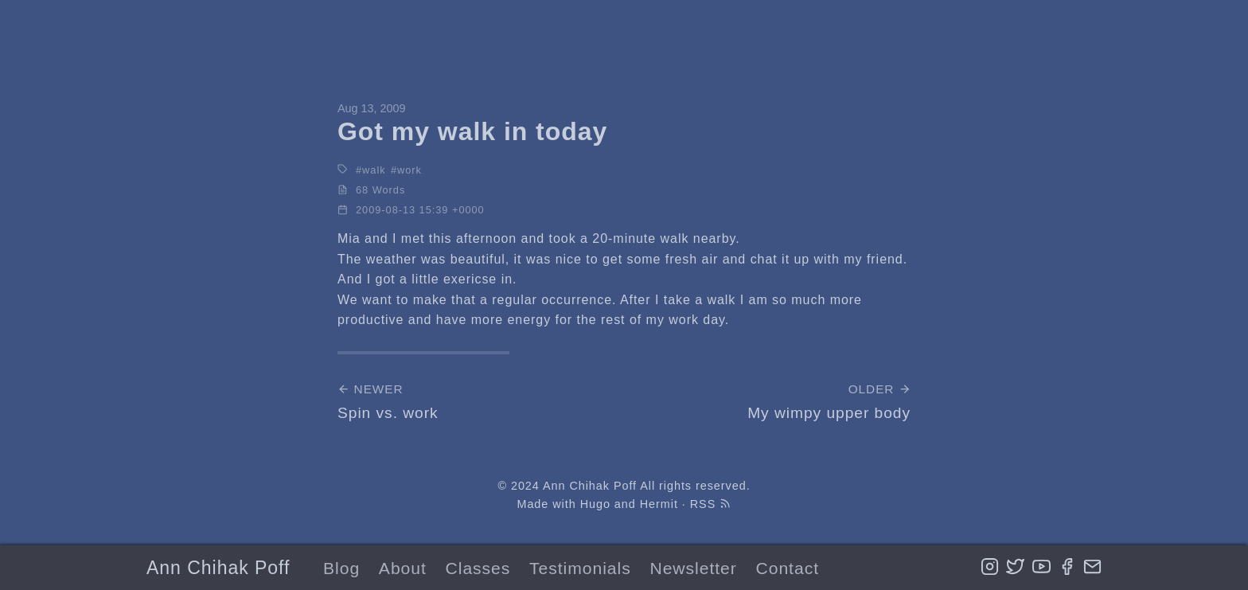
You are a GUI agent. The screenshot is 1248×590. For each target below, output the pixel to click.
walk (373, 170)
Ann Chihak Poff (218, 567)
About (403, 568)
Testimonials (580, 568)
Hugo (595, 504)
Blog (341, 568)
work (409, 170)
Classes (478, 568)
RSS (710, 504)
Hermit (659, 504)
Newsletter (692, 568)
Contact (787, 568)
